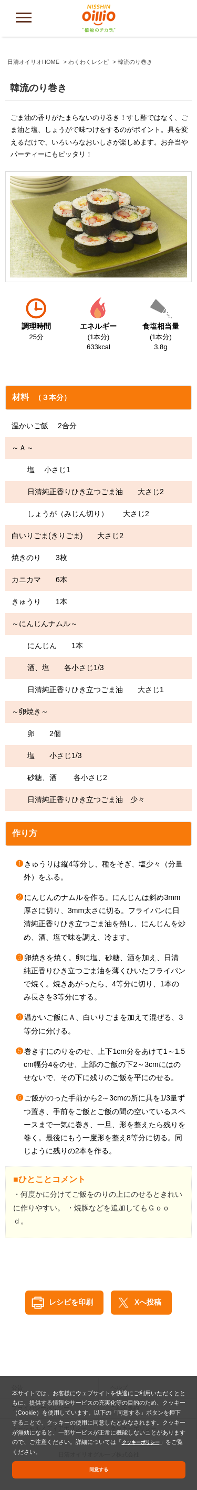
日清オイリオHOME (33, 62)
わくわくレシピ (88, 62)
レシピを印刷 (71, 1302)
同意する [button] (98, 1468)
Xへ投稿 (147, 1302)
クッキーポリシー (145, 1440)
